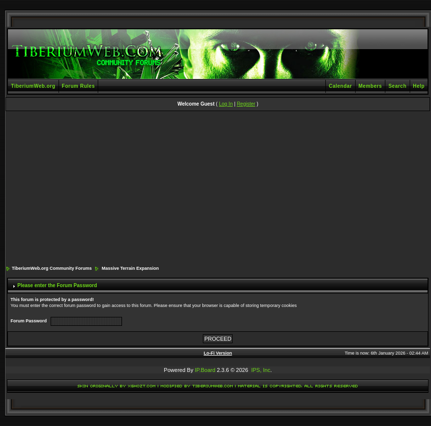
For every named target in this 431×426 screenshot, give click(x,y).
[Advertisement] (218, 189)
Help (419, 86)
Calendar (340, 86)
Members (370, 86)
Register (246, 104)
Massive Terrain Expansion (130, 268)
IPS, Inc (260, 370)
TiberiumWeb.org (33, 86)
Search (397, 86)
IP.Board (205, 370)
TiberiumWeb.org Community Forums (52, 268)
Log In (226, 104)
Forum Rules (78, 86)
